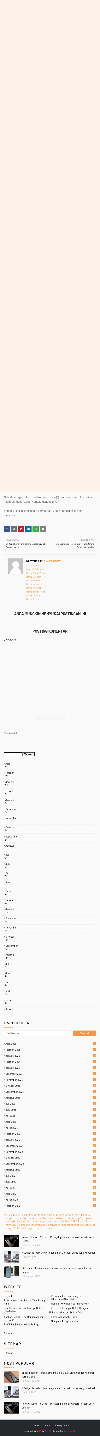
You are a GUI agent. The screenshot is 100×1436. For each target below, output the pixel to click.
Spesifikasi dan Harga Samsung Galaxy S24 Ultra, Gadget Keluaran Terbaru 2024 (58, 1374)
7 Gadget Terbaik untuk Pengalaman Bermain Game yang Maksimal (58, 1388)
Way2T (47, 1430)
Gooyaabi (71, 1430)
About (47, 1425)
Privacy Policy (62, 1425)
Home (36, 1425)
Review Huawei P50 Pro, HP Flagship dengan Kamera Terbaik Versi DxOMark (58, 1405)
